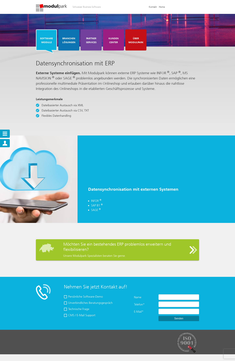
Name (137, 297)
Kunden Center (114, 40)
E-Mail (138, 311)
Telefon (139, 304)
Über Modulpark (135, 40)
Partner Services (91, 40)
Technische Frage (78, 309)
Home (162, 7)
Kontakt (153, 7)
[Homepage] (51, 10)
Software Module (46, 40)
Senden (178, 318)
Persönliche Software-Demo (85, 296)
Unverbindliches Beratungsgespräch (90, 303)
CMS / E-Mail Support (81, 315)
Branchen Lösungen (68, 40)
